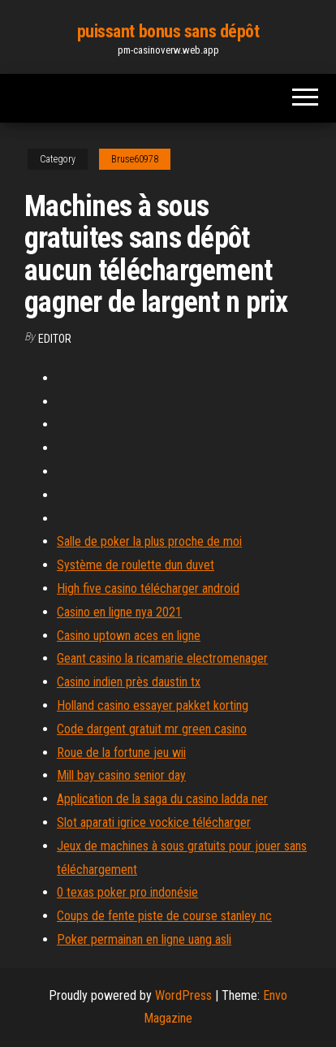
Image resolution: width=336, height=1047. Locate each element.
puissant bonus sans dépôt (168, 31)
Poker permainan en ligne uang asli (144, 939)
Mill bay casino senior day (121, 775)
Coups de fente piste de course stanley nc (164, 916)
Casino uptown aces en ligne (128, 635)
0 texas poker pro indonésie (127, 892)
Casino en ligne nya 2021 (119, 612)
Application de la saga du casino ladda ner (162, 799)
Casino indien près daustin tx (128, 682)
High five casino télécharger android (148, 588)
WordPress (183, 995)
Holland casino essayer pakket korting (152, 705)
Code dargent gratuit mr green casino (152, 729)
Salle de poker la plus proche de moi (149, 541)
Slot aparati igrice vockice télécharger (154, 822)
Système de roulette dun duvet (135, 565)
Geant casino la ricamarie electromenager (162, 658)
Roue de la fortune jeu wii (121, 752)
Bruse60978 (134, 159)
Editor (54, 338)
